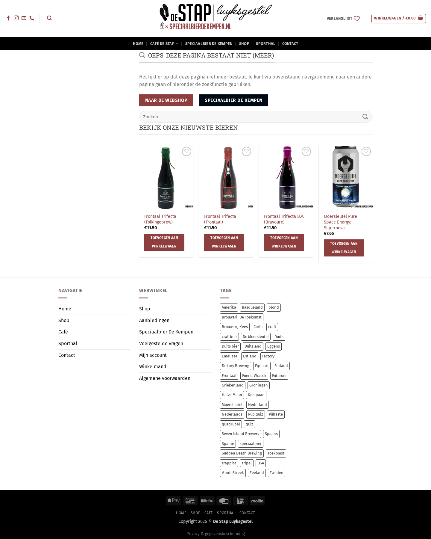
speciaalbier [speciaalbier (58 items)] (251, 443)
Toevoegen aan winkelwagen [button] (164, 242)
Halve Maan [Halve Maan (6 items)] (232, 394)
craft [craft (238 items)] (272, 326)
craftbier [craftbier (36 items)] (229, 336)
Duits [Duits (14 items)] (278, 336)
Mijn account (153, 355)
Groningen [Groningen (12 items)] (258, 385)
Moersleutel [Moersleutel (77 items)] (232, 404)
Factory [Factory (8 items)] (268, 356)
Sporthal (265, 43)
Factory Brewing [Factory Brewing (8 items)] (235, 365)
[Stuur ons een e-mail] (24, 18)
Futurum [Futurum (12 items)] (279, 375)
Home (138, 43)
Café (63, 332)
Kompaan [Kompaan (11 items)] (256, 394)
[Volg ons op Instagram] (16, 18)
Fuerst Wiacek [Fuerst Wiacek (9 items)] (254, 375)
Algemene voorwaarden (164, 378)
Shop (244, 43)
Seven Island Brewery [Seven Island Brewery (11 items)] (240, 433)
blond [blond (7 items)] (273, 307)
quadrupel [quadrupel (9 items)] (231, 424)
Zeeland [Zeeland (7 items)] (257, 472)
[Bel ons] (31, 18)
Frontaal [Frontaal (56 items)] (229, 375)
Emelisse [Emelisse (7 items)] (229, 356)
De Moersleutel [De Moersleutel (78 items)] (256, 336)
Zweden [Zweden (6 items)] (276, 472)
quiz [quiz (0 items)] (249, 424)
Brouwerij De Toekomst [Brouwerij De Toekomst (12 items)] (242, 317)
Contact (290, 43)
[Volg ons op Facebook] (8, 18)
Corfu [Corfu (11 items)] (258, 326)
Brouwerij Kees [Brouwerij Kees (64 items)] (235, 326)
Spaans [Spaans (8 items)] (271, 433)
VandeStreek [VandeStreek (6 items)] (233, 472)
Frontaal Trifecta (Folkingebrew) (160, 219)
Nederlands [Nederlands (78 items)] (232, 414)
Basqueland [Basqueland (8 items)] (252, 307)
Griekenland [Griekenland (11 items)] (233, 385)
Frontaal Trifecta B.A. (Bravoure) (284, 219)
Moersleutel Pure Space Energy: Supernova (340, 222)
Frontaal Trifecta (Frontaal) (220, 219)
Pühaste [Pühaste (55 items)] (276, 414)
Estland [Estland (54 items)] (250, 356)
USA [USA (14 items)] (260, 463)
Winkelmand (152, 366)
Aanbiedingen (154, 320)
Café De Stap (164, 43)
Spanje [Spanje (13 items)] (228, 443)
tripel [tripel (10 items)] (247, 463)
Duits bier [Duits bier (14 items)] (230, 346)
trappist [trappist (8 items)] (229, 463)
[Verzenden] (365, 117)
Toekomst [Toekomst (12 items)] (276, 453)
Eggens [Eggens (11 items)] (273, 346)
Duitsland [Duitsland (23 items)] (253, 346)
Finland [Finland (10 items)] (281, 365)
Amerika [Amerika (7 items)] (229, 307)
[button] (49, 18)
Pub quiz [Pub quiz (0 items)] (255, 414)
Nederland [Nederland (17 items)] (257, 404)
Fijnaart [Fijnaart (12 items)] (262, 365)
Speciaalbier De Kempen (209, 43)
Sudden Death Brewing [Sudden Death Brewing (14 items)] (242, 453)
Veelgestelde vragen (161, 343)
